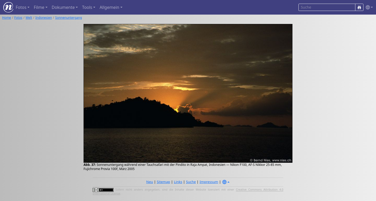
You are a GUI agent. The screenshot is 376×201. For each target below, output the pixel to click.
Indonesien (44, 17)
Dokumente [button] (63, 7)
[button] (368, 7)
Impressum (208, 181)
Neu (149, 181)
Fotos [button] (21, 7)
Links (178, 181)
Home (6, 17)
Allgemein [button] (109, 7)
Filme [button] (39, 7)
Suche (191, 181)
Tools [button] (87, 7)
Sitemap (163, 181)
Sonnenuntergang (68, 17)
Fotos (18, 17)
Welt (29, 17)
